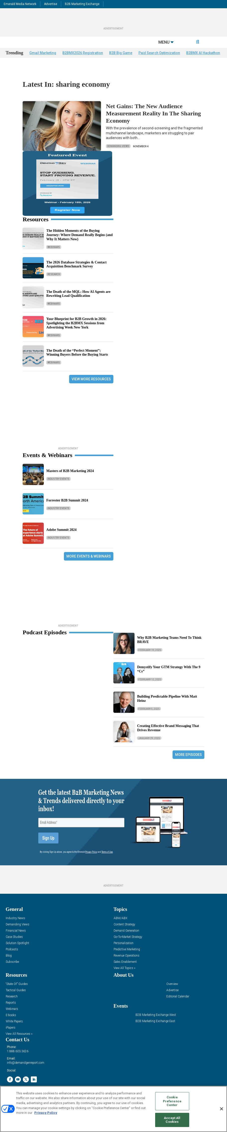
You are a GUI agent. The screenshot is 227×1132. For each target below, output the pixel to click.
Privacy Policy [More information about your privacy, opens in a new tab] (45, 1113)
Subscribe (12, 962)
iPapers (10, 1028)
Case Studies (14, 937)
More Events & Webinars (88, 557)
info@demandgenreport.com (25, 1063)
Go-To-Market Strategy (128, 937)
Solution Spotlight (17, 943)
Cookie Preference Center (172, 1101)
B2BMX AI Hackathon (203, 63)
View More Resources (91, 380)
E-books (11, 1015)
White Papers (14, 1022)
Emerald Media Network (20, 3)
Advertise (50, 3)
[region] (113, 1109)
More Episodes (188, 755)
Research (53, 274)
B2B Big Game (120, 63)
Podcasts (12, 950)
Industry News (15, 918)
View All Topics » (124, 968)
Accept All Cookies (172, 1120)
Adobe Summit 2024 (61, 530)
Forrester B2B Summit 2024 (67, 501)
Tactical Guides (16, 990)
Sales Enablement (125, 962)
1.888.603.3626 (17, 1051)
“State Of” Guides (17, 984)
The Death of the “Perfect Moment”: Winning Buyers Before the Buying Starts (77, 353)
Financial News (16, 931)
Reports (11, 1003)
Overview (172, 984)
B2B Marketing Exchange (82, 3)
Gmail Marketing (42, 63)
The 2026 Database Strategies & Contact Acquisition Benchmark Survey (76, 265)
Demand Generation (126, 931)
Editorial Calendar (177, 997)
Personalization (124, 943)
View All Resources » (19, 1034)
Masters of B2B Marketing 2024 (70, 471)
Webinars (53, 247)
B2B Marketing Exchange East (155, 1021)
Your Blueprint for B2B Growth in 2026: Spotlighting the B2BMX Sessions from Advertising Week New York (76, 324)
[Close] (221, 1108)
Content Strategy (124, 925)
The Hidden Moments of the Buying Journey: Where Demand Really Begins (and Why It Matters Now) (79, 235)
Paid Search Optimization (159, 63)
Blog (9, 956)
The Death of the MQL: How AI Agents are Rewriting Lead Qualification (78, 294)
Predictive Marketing (127, 950)
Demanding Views (118, 146)
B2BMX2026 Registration (82, 63)
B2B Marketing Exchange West (156, 1015)
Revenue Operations (126, 956)
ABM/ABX (120, 918)
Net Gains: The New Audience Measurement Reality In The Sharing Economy (153, 113)
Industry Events (58, 479)
